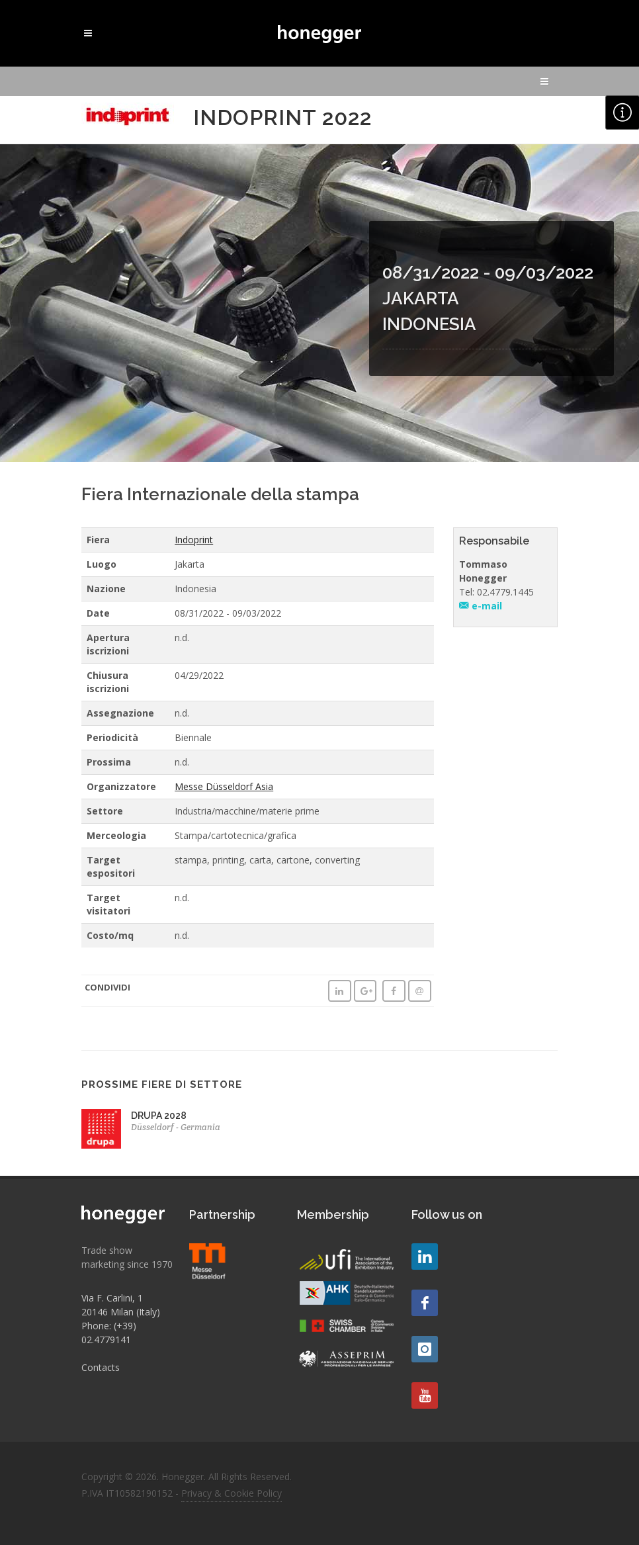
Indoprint (194, 539)
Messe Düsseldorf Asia (224, 786)
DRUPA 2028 (159, 1115)
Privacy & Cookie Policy (231, 1493)
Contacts (100, 1367)
